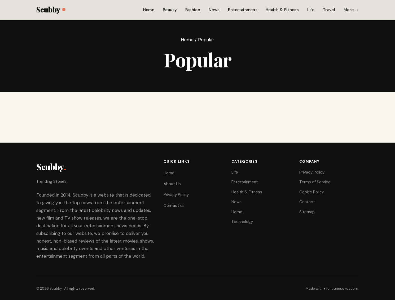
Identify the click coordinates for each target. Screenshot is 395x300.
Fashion (192, 9)
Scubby (50, 9)
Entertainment (242, 9)
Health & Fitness (282, 9)
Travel (329, 9)
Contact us (174, 205)
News (214, 9)
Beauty (170, 9)
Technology (242, 221)
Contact (307, 201)
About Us (172, 184)
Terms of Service (315, 182)
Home (148, 9)
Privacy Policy (176, 194)
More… (350, 9)
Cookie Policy (311, 192)
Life (310, 9)
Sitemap (307, 212)
